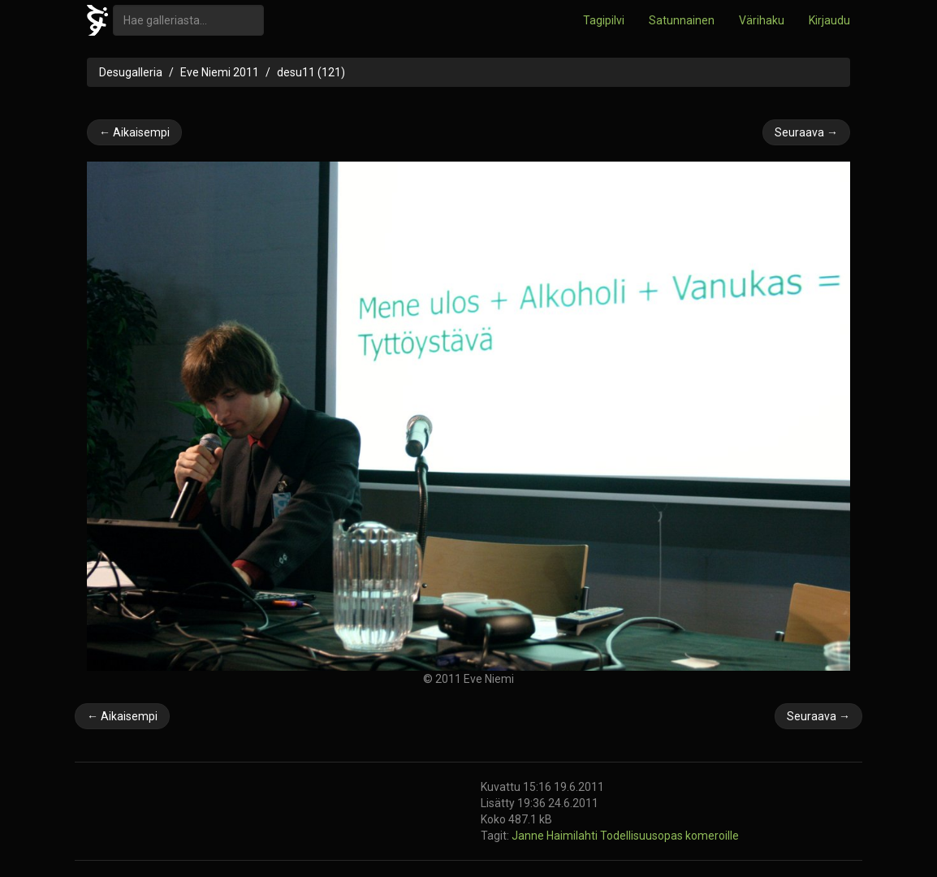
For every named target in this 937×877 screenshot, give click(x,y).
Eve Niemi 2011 (219, 72)
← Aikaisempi (134, 132)
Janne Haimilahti (556, 835)
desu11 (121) (311, 72)
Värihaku (761, 20)
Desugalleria (130, 72)
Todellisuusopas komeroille (669, 835)
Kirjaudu (829, 20)
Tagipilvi (603, 20)
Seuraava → (806, 132)
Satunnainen (682, 20)
